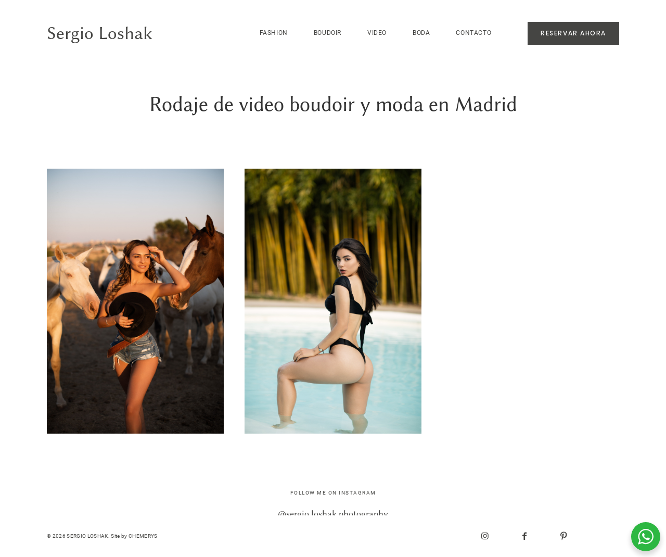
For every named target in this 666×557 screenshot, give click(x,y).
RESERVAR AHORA (573, 33)
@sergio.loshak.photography (333, 514)
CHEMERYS (143, 536)
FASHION (274, 32)
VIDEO (377, 32)
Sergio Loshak (99, 33)
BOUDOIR (327, 32)
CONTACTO (473, 32)
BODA (421, 32)
